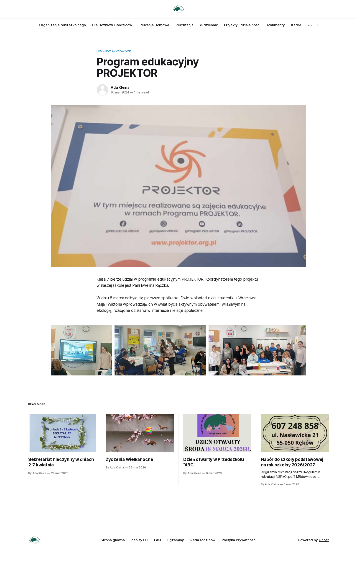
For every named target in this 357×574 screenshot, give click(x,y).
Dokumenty (275, 25)
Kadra (296, 25)
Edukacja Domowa (153, 25)
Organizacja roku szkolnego (62, 25)
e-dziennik (209, 25)
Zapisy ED (139, 540)
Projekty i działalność (241, 25)
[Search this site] (317, 25)
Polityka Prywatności (239, 540)
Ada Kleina (120, 87)
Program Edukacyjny (114, 50)
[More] (310, 25)
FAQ (157, 540)
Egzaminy (175, 540)
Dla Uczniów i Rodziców (112, 25)
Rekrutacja (185, 25)
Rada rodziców (202, 540)
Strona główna (113, 540)
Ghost (324, 540)
